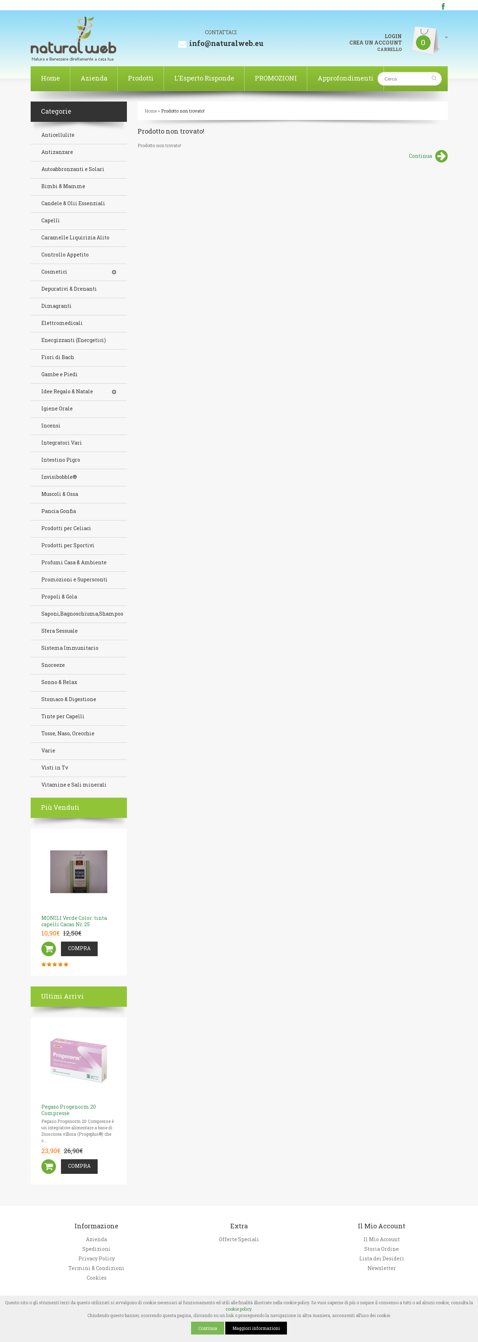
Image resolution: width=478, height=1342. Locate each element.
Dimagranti (56, 306)
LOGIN (393, 36)
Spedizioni (96, 1249)
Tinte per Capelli (62, 716)
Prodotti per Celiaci (66, 528)
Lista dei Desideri (381, 1258)
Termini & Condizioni (96, 1268)
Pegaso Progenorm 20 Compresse (68, 1109)
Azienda (94, 78)
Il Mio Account (382, 1239)
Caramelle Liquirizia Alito (75, 237)
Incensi (51, 426)
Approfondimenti (346, 78)
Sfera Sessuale (59, 631)
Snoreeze (53, 665)
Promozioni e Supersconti (74, 579)
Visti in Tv (54, 768)
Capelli (50, 220)
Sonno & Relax (59, 682)
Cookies (97, 1278)
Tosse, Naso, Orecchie (67, 733)
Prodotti (141, 78)
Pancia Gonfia (58, 511)
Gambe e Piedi (59, 374)
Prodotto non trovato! (183, 111)
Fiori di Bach (57, 357)
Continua (428, 156)
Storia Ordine (381, 1249)
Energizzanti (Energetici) (73, 340)
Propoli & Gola (59, 597)
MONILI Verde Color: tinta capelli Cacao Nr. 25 (74, 921)
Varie (48, 750)
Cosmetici (54, 272)
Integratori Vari (61, 443)
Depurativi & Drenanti (69, 289)
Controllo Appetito (65, 255)
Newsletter (382, 1268)
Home (50, 78)
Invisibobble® (59, 477)
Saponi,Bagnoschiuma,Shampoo (82, 614)
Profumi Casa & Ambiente (74, 562)
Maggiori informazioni (256, 1328)
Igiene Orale (57, 408)
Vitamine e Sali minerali (74, 785)
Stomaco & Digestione (68, 699)
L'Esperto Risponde (204, 78)
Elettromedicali (62, 323)
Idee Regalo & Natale (67, 391)
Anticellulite (57, 135)
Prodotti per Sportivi (67, 545)
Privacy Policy (96, 1258)
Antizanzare (57, 152)
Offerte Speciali (239, 1239)
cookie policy (238, 1309)
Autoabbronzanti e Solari (72, 169)
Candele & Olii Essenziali (73, 203)
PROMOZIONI (276, 78)
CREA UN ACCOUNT (375, 42)
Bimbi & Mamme (63, 186)
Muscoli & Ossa (59, 494)
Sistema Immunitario (69, 648)
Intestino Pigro (60, 460)
